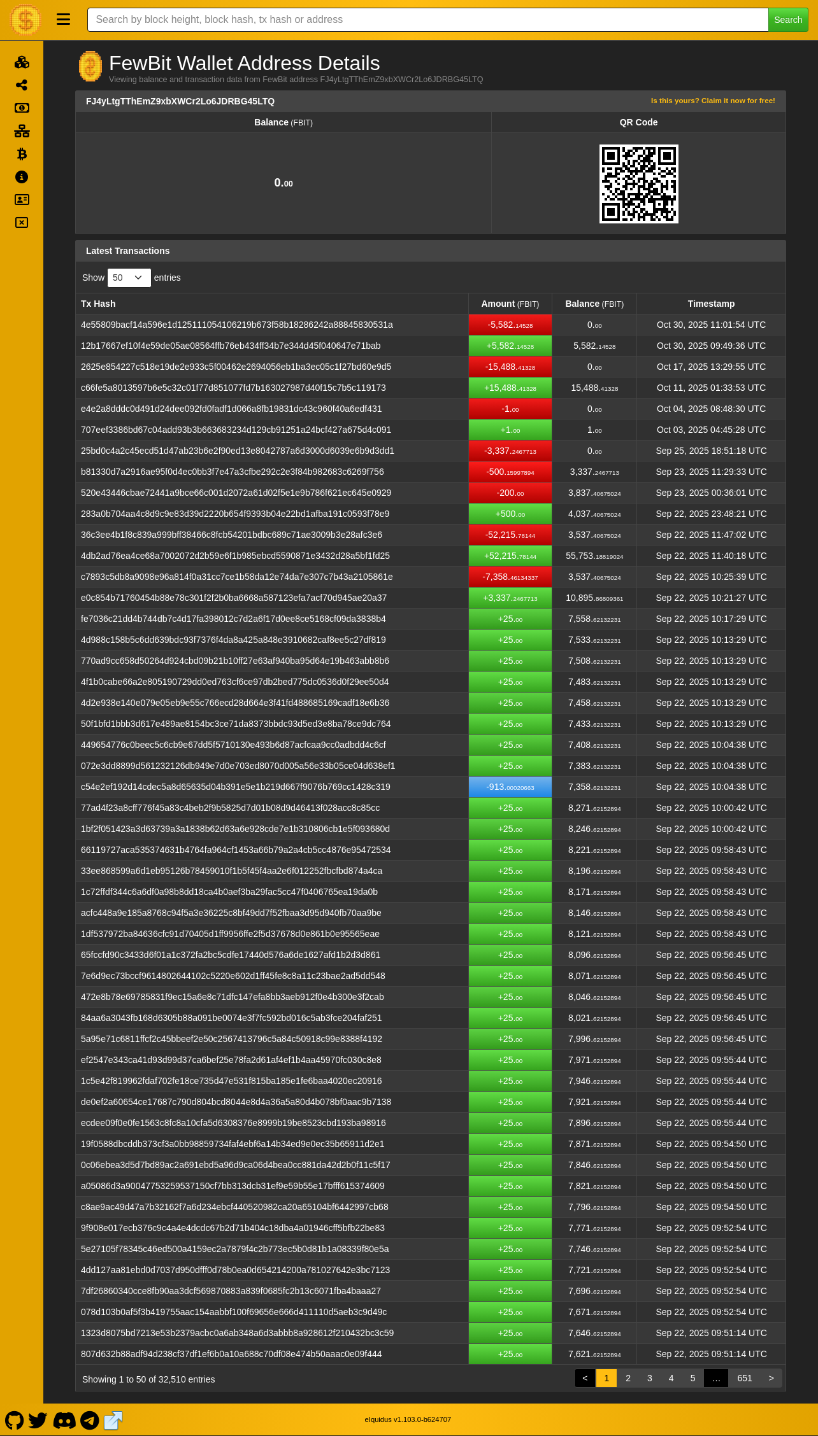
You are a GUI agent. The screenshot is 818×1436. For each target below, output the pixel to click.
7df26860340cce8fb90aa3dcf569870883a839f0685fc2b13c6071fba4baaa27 (231, 1291)
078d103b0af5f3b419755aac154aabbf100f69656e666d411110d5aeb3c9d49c (234, 1312)
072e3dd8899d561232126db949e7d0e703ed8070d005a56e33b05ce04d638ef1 (238, 766)
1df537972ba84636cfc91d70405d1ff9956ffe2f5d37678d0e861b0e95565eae (230, 934)
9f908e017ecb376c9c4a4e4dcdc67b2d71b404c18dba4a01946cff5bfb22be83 (233, 1228)
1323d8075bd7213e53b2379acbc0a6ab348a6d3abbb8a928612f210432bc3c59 (237, 1333)
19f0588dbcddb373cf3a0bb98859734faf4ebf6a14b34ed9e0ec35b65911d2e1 (232, 1144)
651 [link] (744, 1378)
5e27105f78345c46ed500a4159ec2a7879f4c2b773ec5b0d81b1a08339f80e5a (235, 1249)
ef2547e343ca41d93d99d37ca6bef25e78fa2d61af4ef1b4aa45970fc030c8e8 (231, 1060)
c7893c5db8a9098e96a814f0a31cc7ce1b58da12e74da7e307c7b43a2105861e (237, 577)
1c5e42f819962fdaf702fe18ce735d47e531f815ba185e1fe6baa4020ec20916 (231, 1081)
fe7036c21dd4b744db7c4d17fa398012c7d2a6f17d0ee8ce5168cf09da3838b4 (233, 619)
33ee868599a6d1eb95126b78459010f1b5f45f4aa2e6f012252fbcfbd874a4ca (231, 871)
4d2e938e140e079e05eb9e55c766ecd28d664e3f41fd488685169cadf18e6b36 (235, 703)
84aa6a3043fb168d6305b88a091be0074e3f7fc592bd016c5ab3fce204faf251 (231, 1018)
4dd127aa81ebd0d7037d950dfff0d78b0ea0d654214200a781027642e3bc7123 (235, 1270)
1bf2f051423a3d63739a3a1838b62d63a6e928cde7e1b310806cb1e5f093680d (235, 829)
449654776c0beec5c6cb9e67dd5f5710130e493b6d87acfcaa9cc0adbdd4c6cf (233, 745)
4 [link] (671, 1378)
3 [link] (649, 1378)
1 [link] (606, 1378)
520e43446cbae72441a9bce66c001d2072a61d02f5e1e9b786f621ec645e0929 (236, 493)
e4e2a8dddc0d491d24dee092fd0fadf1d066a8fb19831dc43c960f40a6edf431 (231, 409)
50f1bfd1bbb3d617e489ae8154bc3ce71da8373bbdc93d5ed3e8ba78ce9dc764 (236, 724)
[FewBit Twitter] (38, 1419)
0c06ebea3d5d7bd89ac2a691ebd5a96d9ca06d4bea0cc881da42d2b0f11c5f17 (236, 1165)
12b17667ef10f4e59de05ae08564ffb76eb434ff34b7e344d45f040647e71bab (231, 346)
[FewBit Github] (14, 1419)
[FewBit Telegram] (90, 1419)
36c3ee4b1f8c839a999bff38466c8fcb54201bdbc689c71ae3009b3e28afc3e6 (231, 535)
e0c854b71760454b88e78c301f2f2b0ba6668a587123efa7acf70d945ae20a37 (234, 598)
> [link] (771, 1378)
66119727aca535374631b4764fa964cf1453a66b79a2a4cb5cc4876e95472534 (236, 850)
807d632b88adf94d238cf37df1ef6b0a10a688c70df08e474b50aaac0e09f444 (231, 1354)
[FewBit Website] (113, 1419)
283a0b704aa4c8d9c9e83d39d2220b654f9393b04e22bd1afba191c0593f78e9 (235, 514)
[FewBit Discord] (64, 1419)
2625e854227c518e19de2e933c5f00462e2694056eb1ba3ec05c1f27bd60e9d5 (236, 367)
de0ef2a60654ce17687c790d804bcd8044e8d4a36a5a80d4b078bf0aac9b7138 (236, 1102)
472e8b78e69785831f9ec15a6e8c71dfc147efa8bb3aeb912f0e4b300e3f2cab (232, 997)
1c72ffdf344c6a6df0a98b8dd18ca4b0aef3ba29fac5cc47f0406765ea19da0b (229, 892)
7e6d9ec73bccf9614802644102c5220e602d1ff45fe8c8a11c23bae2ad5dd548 (233, 976)
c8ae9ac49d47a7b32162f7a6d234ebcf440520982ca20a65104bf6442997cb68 (235, 1207)
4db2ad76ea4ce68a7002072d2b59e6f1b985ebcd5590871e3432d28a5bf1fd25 (235, 556)
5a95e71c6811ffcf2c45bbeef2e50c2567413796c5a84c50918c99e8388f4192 (231, 1039)
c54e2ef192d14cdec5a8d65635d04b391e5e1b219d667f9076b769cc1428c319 (236, 787)
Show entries (131, 278)
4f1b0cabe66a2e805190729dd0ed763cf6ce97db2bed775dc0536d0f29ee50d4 (235, 682)
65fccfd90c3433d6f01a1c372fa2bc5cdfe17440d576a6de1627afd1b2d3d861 (230, 955)
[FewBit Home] (25, 20)
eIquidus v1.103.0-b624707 (408, 1419)
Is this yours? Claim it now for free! (713, 100)
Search (788, 20)
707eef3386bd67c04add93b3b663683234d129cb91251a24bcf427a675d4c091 (236, 430)
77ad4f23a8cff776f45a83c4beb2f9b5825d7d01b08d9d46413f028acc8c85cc (230, 808)
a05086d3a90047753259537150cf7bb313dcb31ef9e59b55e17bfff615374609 (233, 1186)
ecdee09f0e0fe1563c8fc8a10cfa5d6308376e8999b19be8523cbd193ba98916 (233, 1123)
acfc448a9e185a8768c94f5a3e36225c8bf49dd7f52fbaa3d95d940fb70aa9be (231, 913)
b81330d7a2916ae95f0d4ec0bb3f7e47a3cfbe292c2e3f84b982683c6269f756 (232, 472)
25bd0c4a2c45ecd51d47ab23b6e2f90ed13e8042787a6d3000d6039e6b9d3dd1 (237, 451)
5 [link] (693, 1378)
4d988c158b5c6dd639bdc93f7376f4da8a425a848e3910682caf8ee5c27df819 (233, 640)
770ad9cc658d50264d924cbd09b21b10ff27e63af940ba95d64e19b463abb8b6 (235, 661)
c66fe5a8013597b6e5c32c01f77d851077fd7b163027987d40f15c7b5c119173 (233, 388)
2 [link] (628, 1378)
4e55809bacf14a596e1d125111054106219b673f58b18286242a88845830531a (237, 325)
